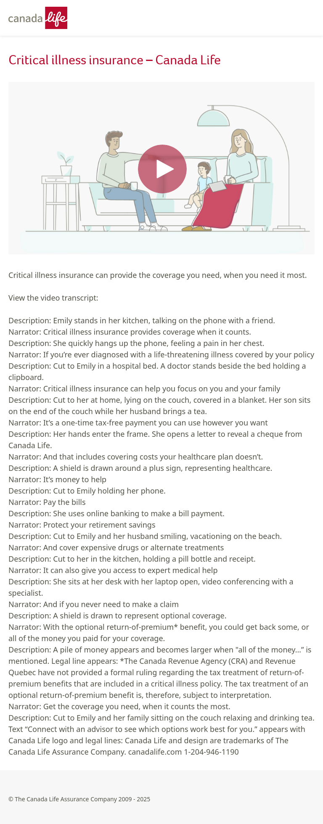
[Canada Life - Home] (42, 18)
